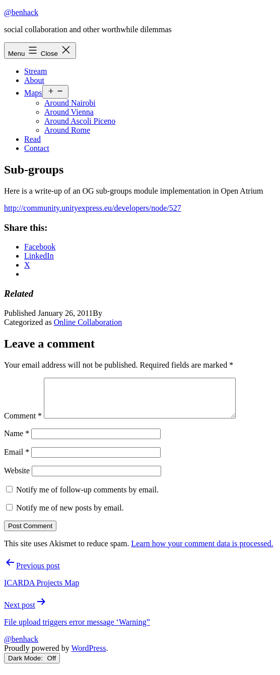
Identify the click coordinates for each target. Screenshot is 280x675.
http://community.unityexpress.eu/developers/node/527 (92, 208)
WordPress (88, 655)
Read (32, 139)
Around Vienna (69, 112)
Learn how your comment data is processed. (202, 551)
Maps (33, 93)
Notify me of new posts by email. (70, 515)
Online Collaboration (88, 322)
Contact (36, 148)
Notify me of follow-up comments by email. (87, 497)
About (34, 80)
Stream (35, 71)
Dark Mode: (32, 665)
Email (16, 459)
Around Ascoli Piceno (79, 121)
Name (16, 441)
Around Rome (67, 130)
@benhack (21, 12)
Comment (23, 423)
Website (17, 478)
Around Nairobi (70, 103)
